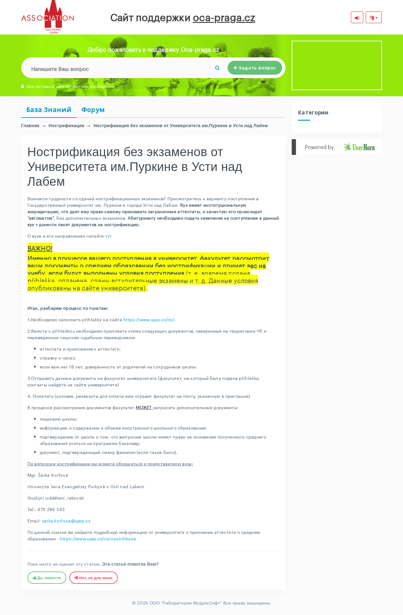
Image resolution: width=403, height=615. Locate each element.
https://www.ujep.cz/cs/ (149, 319)
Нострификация (66, 125)
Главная (30, 125)
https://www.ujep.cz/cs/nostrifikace (98, 538)
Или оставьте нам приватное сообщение (68, 85)
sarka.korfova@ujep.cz (66, 520)
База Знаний (49, 109)
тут (108, 235)
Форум (93, 109)
